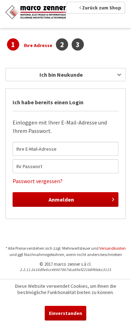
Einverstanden (65, 313)
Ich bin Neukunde (61, 74)
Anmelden (81, 198)
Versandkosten (112, 248)
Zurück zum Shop (100, 8)
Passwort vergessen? (38, 181)
